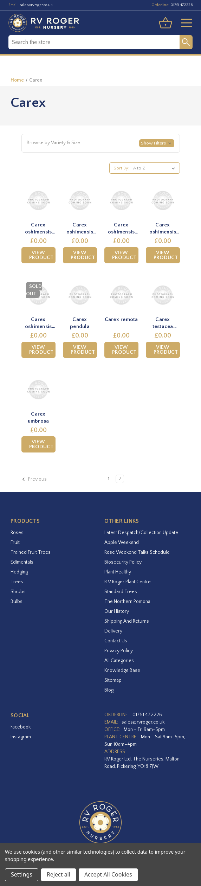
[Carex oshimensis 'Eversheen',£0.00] (38, 295)
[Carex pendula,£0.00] (80, 295)
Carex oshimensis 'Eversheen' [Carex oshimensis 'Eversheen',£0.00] (38, 323)
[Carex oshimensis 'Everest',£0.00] (38, 201)
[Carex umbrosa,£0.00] (38, 390)
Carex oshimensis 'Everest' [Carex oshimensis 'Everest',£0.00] (38, 228)
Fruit (15, 542)
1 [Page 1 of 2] (108, 479)
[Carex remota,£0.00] (121, 295)
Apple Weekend (121, 542)
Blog (109, 690)
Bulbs (16, 601)
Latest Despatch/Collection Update (141, 532)
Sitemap (113, 680)
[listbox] (155, 168)
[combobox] (94, 42)
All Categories (119, 660)
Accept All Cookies (108, 874)
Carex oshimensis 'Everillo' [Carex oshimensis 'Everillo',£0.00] (121, 228)
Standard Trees (120, 592)
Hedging (19, 572)
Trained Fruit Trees (31, 552)
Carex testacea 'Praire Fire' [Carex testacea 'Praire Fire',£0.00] (162, 323)
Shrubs (18, 592)
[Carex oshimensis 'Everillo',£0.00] (121, 201)
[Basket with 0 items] (165, 23)
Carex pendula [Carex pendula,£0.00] (80, 322)
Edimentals (22, 562)
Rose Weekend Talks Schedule (137, 552)
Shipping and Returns (126, 621)
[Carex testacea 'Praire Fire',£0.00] (163, 295)
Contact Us (115, 641)
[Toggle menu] (184, 23)
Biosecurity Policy (123, 562)
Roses (17, 532)
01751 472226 (181, 5)
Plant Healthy (117, 572)
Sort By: (121, 168)
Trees (17, 582)
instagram (21, 737)
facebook (21, 727)
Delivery (113, 631)
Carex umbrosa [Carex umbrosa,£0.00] (38, 417)
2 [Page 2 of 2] (119, 479)
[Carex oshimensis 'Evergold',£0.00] (80, 201)
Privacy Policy (118, 651)
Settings (21, 874)
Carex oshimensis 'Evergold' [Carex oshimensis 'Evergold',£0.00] (79, 228)
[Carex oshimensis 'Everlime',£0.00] (163, 201)
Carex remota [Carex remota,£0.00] (121, 319)
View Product (41, 255)
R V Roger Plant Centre (127, 582)
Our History (116, 611)
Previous (34, 479)
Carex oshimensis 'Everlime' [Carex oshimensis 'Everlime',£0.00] (162, 228)
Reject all (58, 874)
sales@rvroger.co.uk (36, 5)
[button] (100, 143)
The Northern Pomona (127, 601)
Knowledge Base (122, 670)
